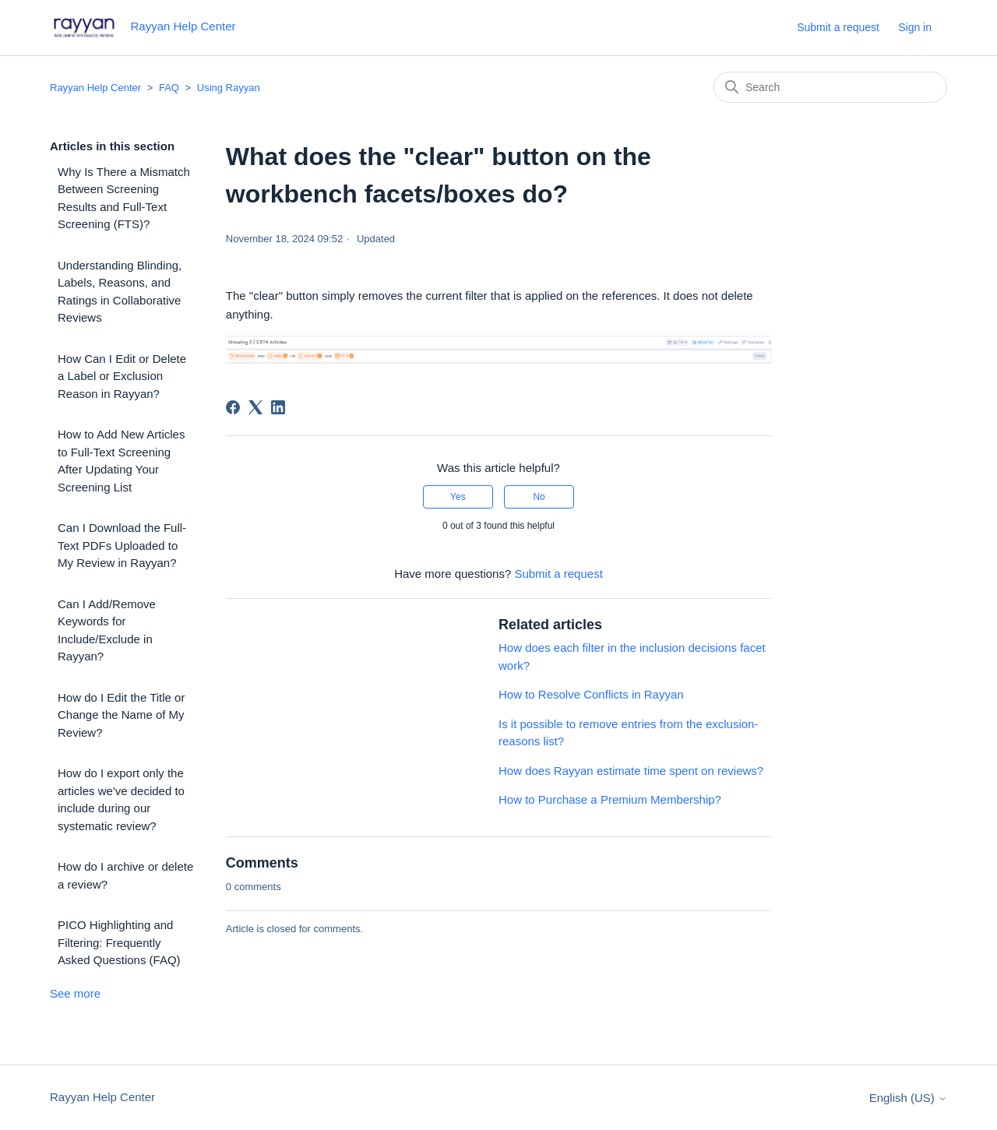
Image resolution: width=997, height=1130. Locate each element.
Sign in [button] (915, 27)
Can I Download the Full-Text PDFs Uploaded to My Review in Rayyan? (122, 545)
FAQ (169, 87)
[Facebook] (233, 407)
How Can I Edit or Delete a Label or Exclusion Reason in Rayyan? (122, 376)
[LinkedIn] (278, 407)
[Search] (830, 87)
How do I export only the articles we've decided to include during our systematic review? (121, 799)
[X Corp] (255, 407)
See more (75, 993)
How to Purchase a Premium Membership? (609, 799)
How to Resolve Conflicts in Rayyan (591, 694)
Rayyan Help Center (95, 87)
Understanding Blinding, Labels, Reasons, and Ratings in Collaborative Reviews (119, 292)
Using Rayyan (228, 87)
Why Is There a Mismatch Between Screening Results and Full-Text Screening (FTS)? (124, 198)
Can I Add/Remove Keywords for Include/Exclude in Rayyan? (107, 630)
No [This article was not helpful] (538, 496)
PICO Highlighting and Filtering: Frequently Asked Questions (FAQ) (119, 942)
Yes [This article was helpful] (458, 496)
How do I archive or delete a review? (125, 875)
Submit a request (838, 27)
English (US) (908, 1097)
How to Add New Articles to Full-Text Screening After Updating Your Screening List (121, 461)
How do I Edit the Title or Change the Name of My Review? (121, 715)
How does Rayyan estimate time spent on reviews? (630, 770)
